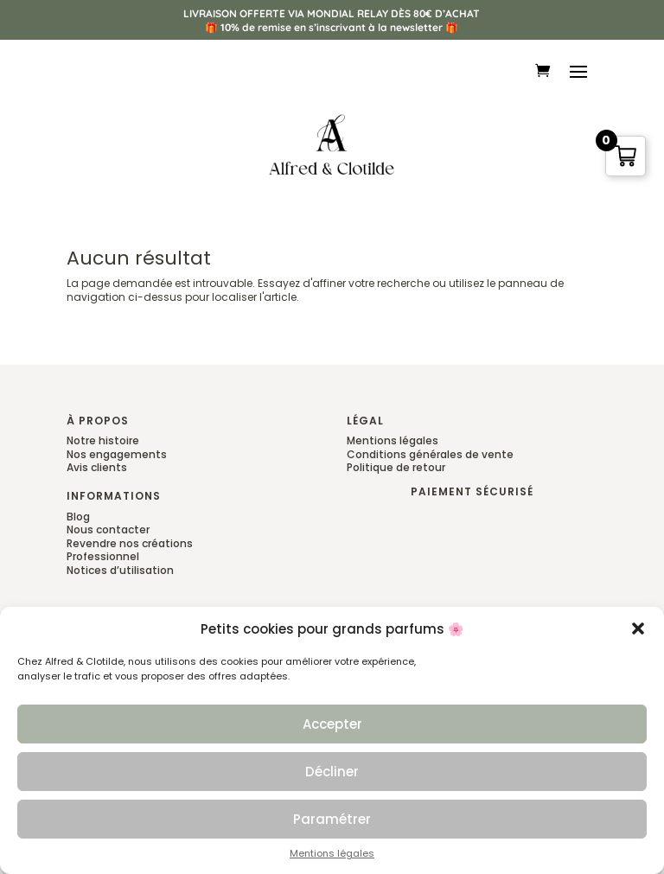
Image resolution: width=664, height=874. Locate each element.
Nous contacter (108, 529)
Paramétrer (332, 819)
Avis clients (97, 467)
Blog (78, 516)
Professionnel (103, 556)
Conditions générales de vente (430, 454)
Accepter (332, 724)
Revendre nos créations (130, 543)
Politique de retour (396, 467)
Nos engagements (117, 454)
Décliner (332, 771)
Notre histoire (103, 440)
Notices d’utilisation (120, 570)
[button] (638, 629)
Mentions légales (332, 854)
